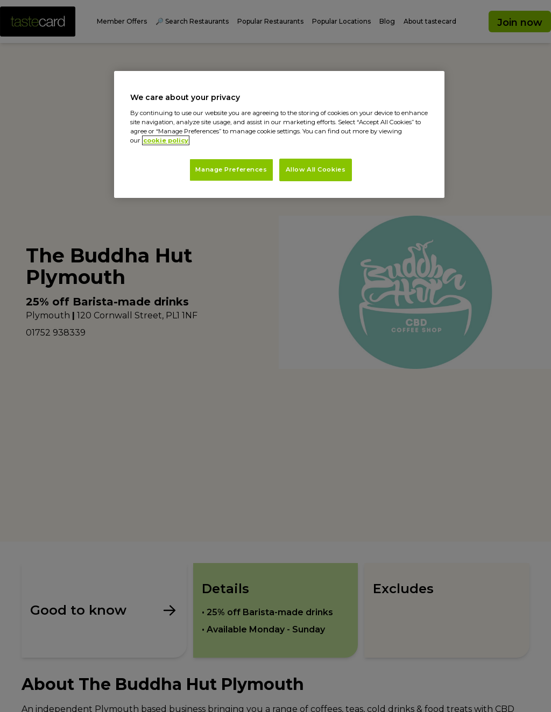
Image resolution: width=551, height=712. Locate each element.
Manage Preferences (231, 169)
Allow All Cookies (316, 169)
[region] (279, 134)
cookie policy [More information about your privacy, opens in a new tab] (165, 140)
